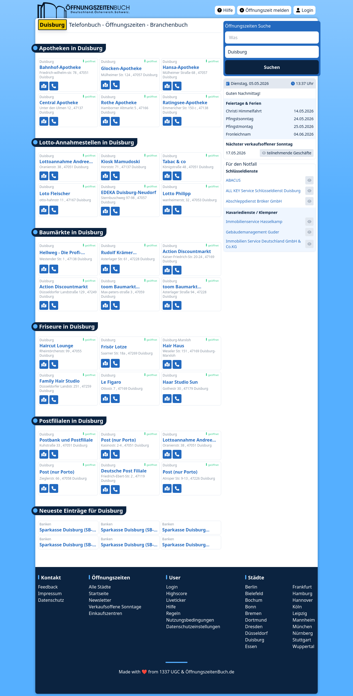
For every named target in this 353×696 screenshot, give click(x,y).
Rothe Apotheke (119, 103)
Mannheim (304, 620)
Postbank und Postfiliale (66, 440)
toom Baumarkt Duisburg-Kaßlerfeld (123, 287)
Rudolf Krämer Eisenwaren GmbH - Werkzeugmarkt (122, 253)
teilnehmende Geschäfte (286, 152)
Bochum (254, 600)
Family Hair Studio (59, 381)
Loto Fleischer (54, 193)
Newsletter (100, 600)
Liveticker (176, 600)
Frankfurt (302, 587)
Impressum (50, 593)
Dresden (254, 627)
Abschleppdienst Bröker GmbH (254, 201)
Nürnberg (303, 633)
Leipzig (300, 613)
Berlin (251, 587)
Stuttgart (302, 640)
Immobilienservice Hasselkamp (254, 221)
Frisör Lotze (114, 347)
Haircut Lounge (56, 346)
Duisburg (254, 640)
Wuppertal (303, 646)
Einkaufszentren (105, 613)
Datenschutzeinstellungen (193, 627)
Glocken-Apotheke (121, 68)
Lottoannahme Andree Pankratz (64, 161)
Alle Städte (100, 587)
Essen (251, 646)
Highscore (176, 593)
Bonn (250, 607)
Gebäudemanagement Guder (252, 232)
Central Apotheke (58, 103)
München (302, 627)
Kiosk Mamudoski (120, 161)
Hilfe (225, 10)
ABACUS (233, 180)
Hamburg (302, 593)
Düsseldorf (256, 633)
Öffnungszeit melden (264, 10)
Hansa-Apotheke (181, 67)
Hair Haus (173, 346)
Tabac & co (174, 161)
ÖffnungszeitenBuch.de (209, 672)
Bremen (253, 613)
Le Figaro (111, 382)
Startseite (99, 593)
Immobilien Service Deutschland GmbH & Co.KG (263, 243)
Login (304, 10)
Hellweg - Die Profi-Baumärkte (60, 253)
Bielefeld (254, 593)
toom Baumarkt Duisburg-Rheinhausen (188, 287)
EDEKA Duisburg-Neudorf (128, 192)
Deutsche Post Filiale (123, 471)
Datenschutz (51, 600)
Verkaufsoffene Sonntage (115, 607)
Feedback (48, 587)
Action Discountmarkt (187, 251)
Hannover (303, 600)
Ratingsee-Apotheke (185, 103)
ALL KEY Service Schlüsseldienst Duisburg (263, 190)
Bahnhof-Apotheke (60, 67)
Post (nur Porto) (118, 440)
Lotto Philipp (177, 193)
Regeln (173, 613)
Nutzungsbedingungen (190, 620)
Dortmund (256, 620)
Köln (297, 607)
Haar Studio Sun (180, 382)
